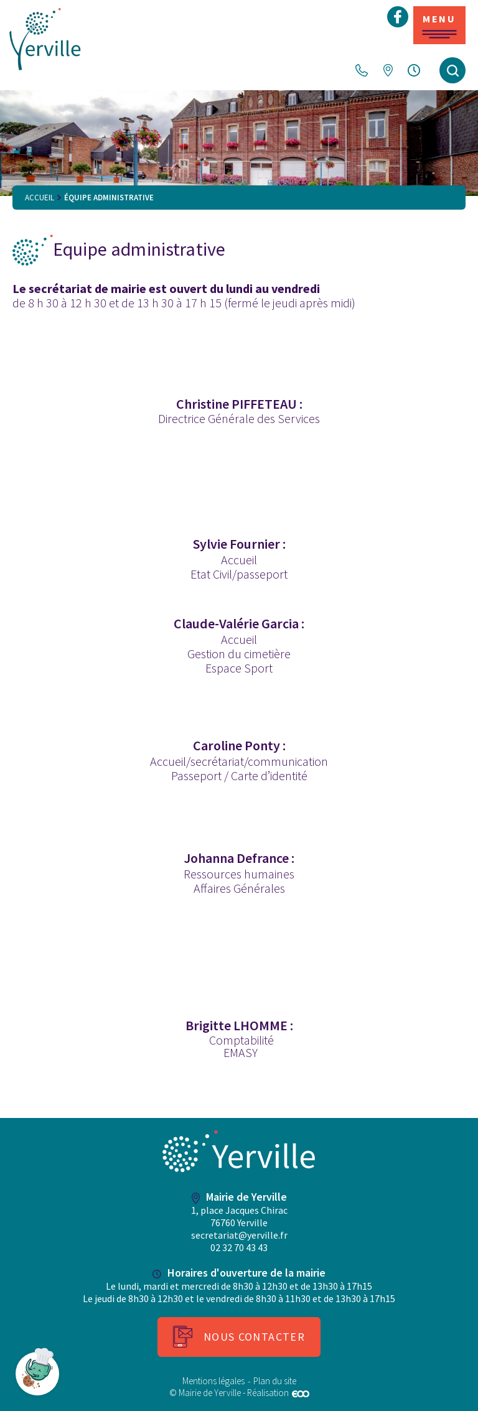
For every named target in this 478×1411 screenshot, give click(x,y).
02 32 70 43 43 (239, 1247)
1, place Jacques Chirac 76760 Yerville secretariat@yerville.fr (239, 1222)
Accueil (39, 197)
